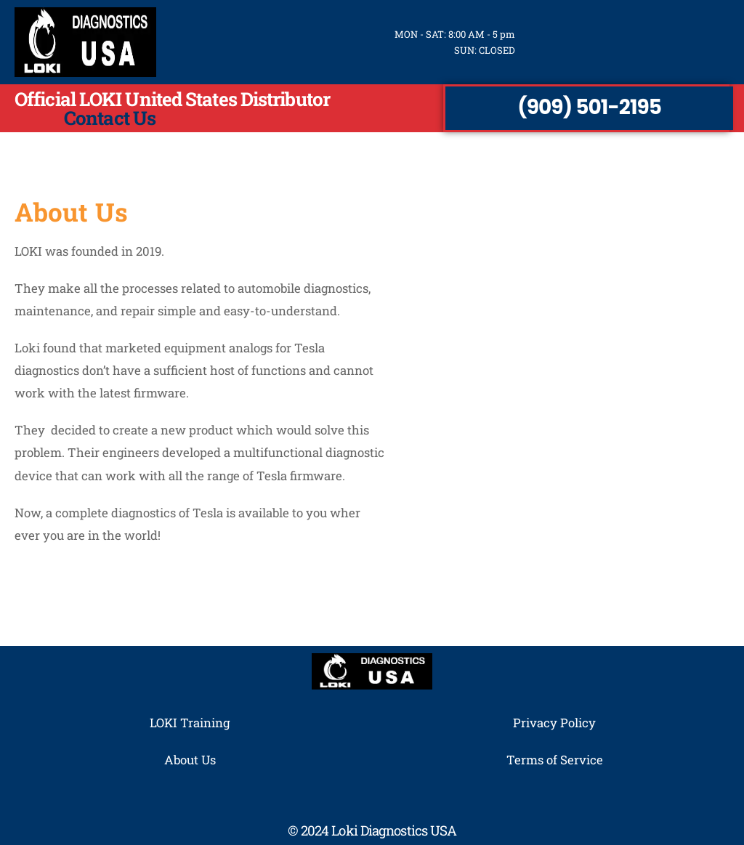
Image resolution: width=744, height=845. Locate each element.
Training (205, 722)
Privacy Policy (554, 722)
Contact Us (109, 117)
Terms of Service (554, 759)
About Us (190, 759)
